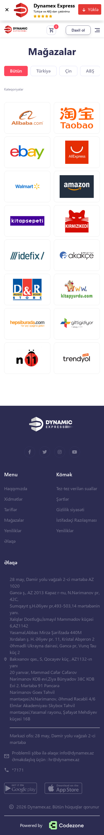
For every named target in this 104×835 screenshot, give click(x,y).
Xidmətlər (13, 499)
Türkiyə (43, 71)
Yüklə (93, 9)
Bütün (16, 71)
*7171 (18, 770)
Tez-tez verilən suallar (76, 488)
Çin (68, 71)
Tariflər (10, 509)
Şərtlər (62, 499)
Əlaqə (10, 541)
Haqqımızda (15, 488)
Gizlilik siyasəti (70, 509)
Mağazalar (14, 520)
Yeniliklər (13, 530)
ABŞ (90, 71)
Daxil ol (78, 30)
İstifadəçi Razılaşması (76, 520)
